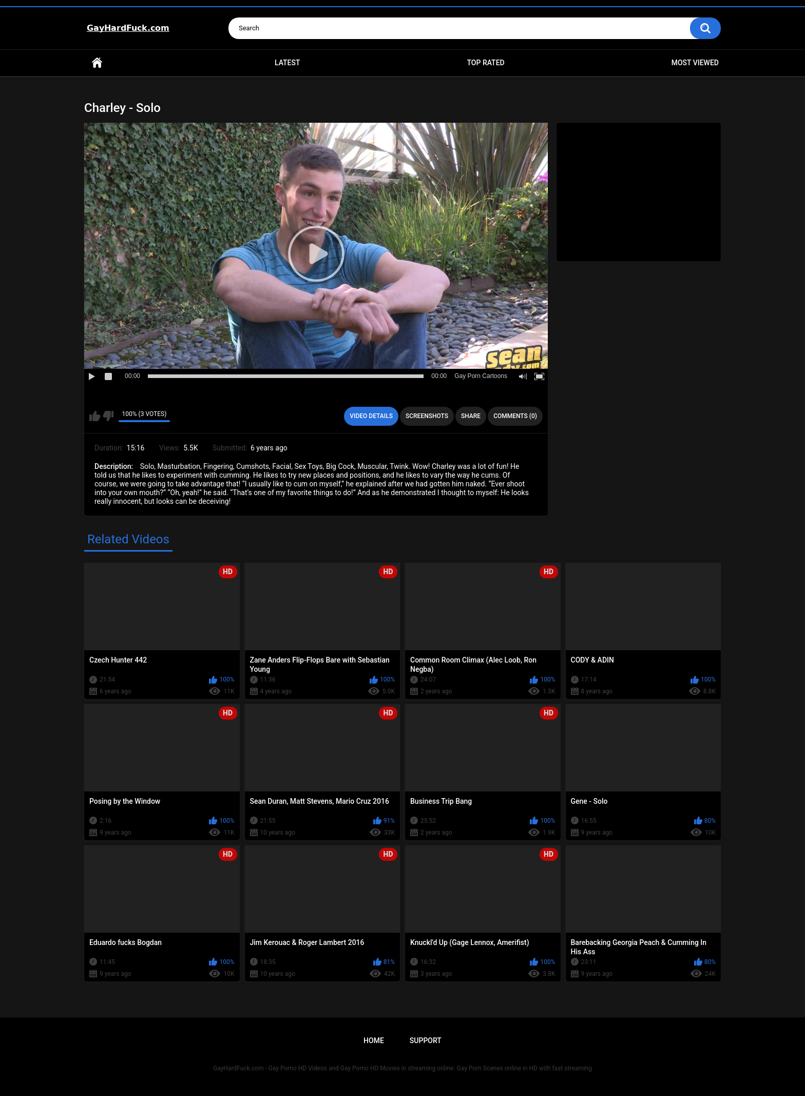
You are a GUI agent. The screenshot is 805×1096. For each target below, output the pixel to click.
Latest (287, 63)
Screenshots (427, 416)
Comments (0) (515, 416)
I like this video (94, 416)
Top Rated (485, 63)
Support (426, 1040)
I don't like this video (108, 416)
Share (471, 416)
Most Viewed (695, 63)
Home (97, 63)
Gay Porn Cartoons (480, 376)
